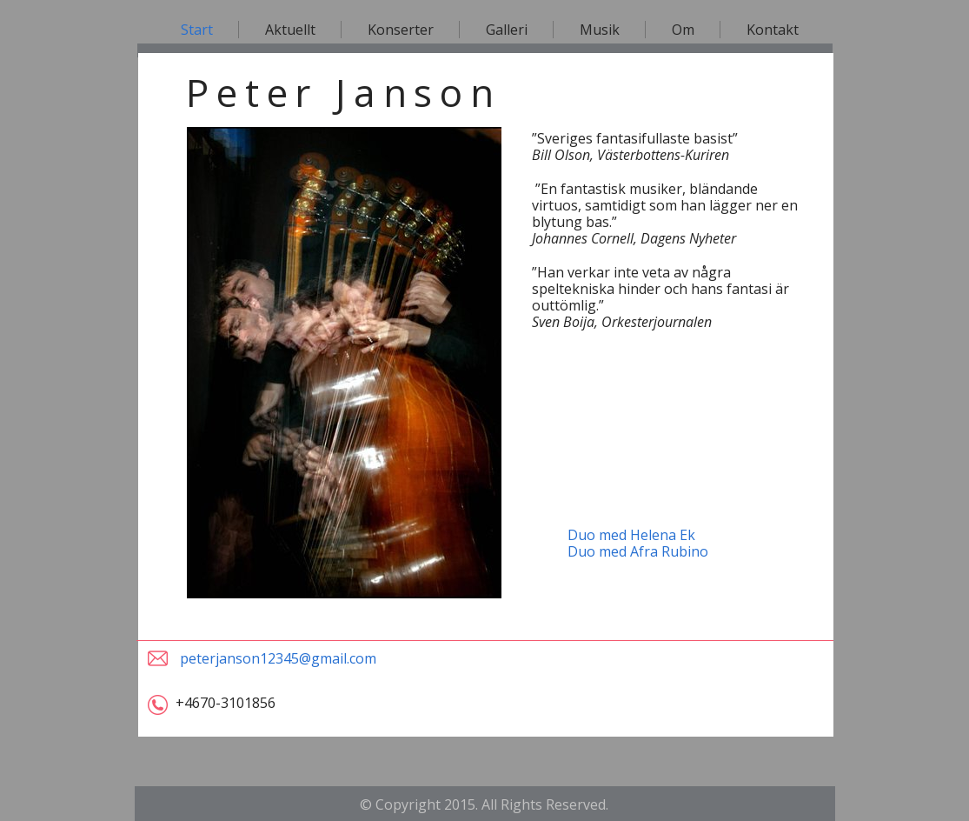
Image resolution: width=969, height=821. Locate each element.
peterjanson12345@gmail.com (278, 658)
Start (197, 29)
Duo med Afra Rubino (637, 551)
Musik (600, 29)
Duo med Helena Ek (631, 534)
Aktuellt (290, 29)
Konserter (401, 29)
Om (683, 29)
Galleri (507, 29)
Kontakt (773, 29)
